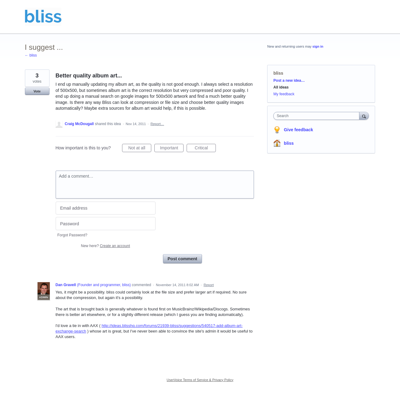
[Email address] (106, 208)
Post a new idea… (289, 80)
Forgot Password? (72, 235)
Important (172, 148)
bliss (278, 73)
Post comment (182, 258)
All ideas (280, 87)
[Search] (364, 116)
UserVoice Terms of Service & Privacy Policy (200, 380)
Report (209, 285)
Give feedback (298, 129)
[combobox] (317, 116)
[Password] (106, 223)
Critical (205, 148)
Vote (37, 91)
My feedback (283, 94)
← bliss (31, 55)
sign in (317, 46)
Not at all (139, 148)
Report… (157, 124)
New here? (105, 246)
